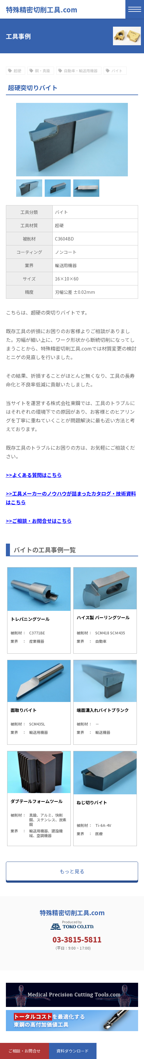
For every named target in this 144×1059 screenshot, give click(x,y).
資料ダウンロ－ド (72, 1051)
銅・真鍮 (42, 70)
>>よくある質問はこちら (34, 475)
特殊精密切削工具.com (41, 9)
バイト (117, 70)
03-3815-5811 (76, 939)
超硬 (17, 70)
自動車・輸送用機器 (80, 70)
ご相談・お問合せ (24, 1051)
